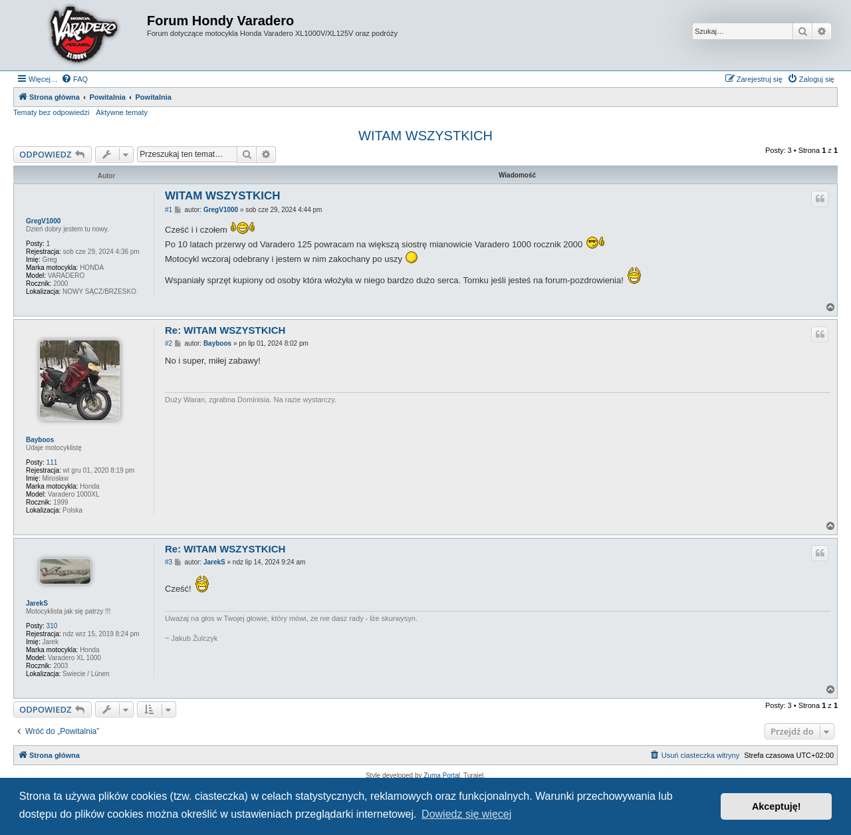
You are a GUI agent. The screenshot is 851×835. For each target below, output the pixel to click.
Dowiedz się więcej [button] (466, 814)
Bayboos (40, 439)
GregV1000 (43, 221)
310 (52, 626)
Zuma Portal (441, 775)
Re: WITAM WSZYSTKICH (225, 330)
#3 (168, 562)
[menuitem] (74, 79)
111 (52, 462)
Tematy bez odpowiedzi (51, 112)
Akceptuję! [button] (776, 806)
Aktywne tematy (122, 112)
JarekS (37, 603)
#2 (168, 343)
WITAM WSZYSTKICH (425, 135)
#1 (168, 209)
